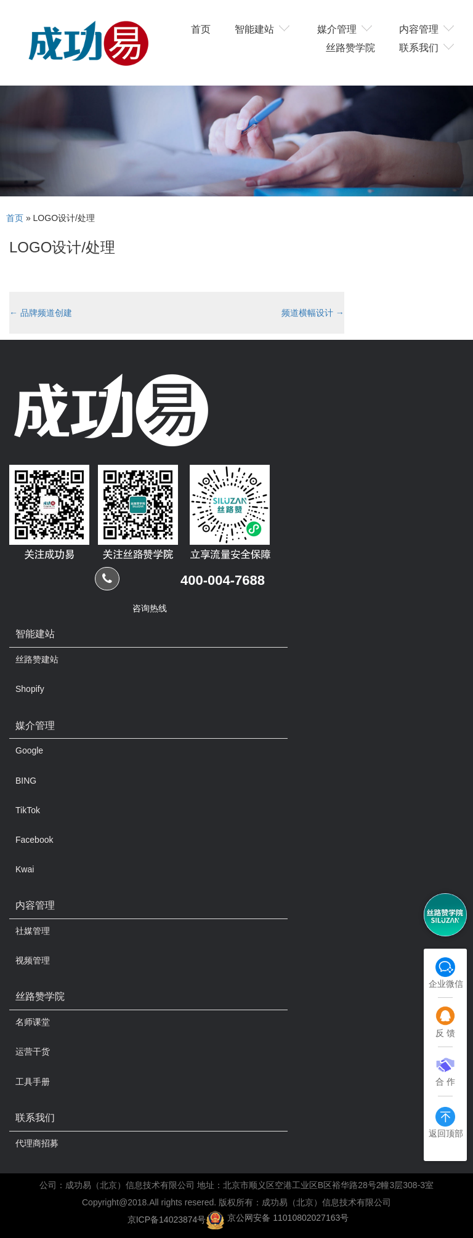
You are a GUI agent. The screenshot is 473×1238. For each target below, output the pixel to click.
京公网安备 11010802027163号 (288, 1218)
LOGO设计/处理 (62, 247)
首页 (201, 28)
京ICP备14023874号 (166, 1219)
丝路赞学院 (350, 46)
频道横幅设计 (312, 313)
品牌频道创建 (40, 313)
